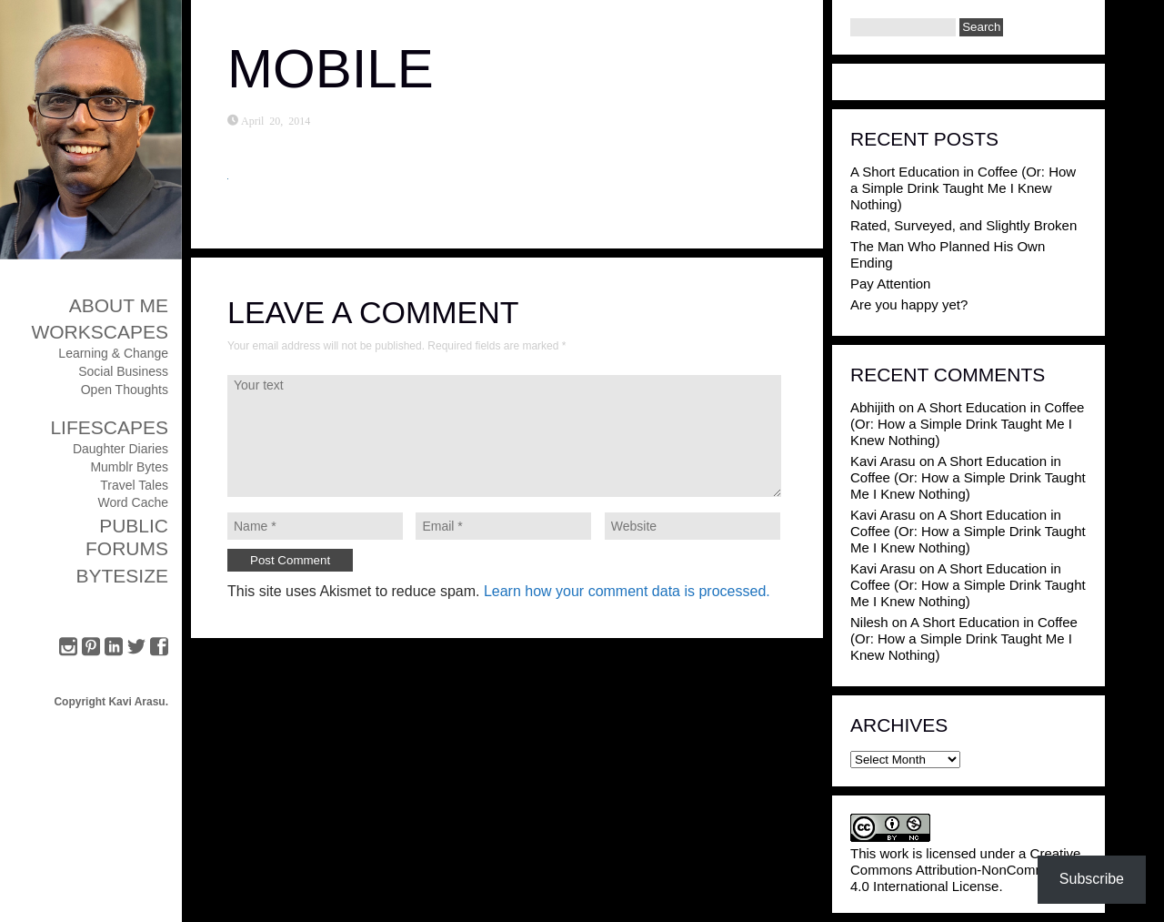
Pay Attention (890, 283)
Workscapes (99, 331)
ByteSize (121, 575)
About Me (118, 305)
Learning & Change (113, 353)
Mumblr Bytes (129, 467)
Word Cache (132, 502)
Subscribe (1091, 879)
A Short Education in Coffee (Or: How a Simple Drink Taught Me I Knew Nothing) (963, 188)
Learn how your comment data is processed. (627, 591)
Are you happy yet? (909, 304)
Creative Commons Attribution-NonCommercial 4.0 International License (965, 870)
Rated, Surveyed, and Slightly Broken (963, 225)
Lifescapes (109, 427)
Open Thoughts (124, 389)
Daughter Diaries (120, 448)
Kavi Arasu (883, 461)
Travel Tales (134, 485)
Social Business (123, 371)
